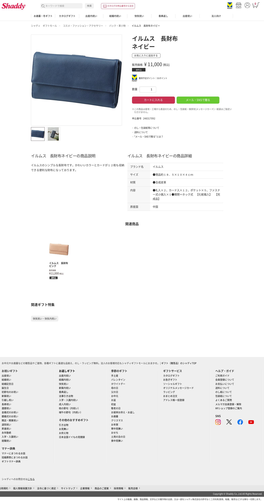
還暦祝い (6, 408)
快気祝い (139, 16)
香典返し (163, 16)
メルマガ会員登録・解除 (228, 404)
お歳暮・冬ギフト (43, 16)
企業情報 (85, 488)
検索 (89, 5)
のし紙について (223, 392)
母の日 (114, 388)
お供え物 (63, 433)
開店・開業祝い (10, 420)
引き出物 (63, 425)
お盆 (113, 400)
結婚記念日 (7, 384)
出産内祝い (91, 16)
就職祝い (6, 441)
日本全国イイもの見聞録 (72, 437)
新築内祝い (65, 388)
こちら (31, 479)
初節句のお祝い (10, 392)
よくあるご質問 (223, 400)
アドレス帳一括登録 (173, 400)
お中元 (114, 396)
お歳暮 (114, 416)
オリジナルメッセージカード (178, 388)
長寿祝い (6, 404)
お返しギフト (67, 371)
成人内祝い (65, 404)
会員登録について (224, 380)
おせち (114, 433)
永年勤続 (6, 433)
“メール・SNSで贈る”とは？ (148, 136)
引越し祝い (7, 400)
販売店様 (133, 488)
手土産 (114, 375)
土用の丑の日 (118, 437)
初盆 (113, 404)
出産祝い (187, 16)
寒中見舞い (117, 428)
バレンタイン (118, 380)
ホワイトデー (118, 384)
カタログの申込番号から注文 (120, 6)
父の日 (114, 392)
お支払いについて (224, 384)
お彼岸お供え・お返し (123, 412)
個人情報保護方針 (22, 488)
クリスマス (117, 420)
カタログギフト (67, 16)
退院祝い (6, 424)
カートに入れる (153, 100)
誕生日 (5, 388)
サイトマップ (68, 488)
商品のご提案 (102, 488)
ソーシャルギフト (172, 384)
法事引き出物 (66, 396)
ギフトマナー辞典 (11, 461)
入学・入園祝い (10, 437)
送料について (141, 132)
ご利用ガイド (222, 375)
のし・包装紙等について (146, 128)
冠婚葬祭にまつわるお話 (15, 457)
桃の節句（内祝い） (69, 408)
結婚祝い (6, 380)
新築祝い (6, 396)
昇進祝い (6, 428)
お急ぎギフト (170, 380)
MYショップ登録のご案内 (228, 408)
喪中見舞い (117, 441)
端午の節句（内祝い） (70, 412)
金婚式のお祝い (10, 412)
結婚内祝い (115, 16)
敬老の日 (116, 408)
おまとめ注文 (170, 396)
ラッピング (169, 392)
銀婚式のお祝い (10, 416)
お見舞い (63, 429)
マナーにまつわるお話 (13, 453)
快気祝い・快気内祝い (44, 318)
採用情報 (118, 488)
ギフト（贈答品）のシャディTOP (178, 363)
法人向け (216, 16)
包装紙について (223, 396)
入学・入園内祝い (68, 400)
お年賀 (114, 424)
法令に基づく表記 (46, 488)
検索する (43, 6)
